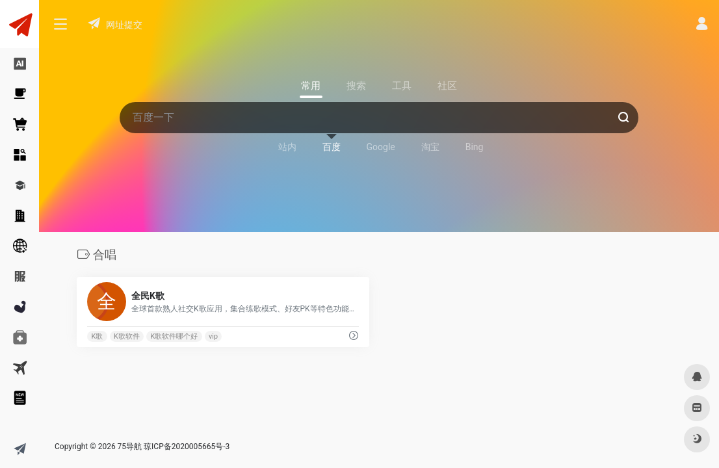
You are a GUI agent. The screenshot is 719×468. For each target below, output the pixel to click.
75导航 (130, 446)
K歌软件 (127, 336)
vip (213, 336)
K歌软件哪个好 (174, 336)
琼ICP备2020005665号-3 (186, 446)
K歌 (97, 336)
